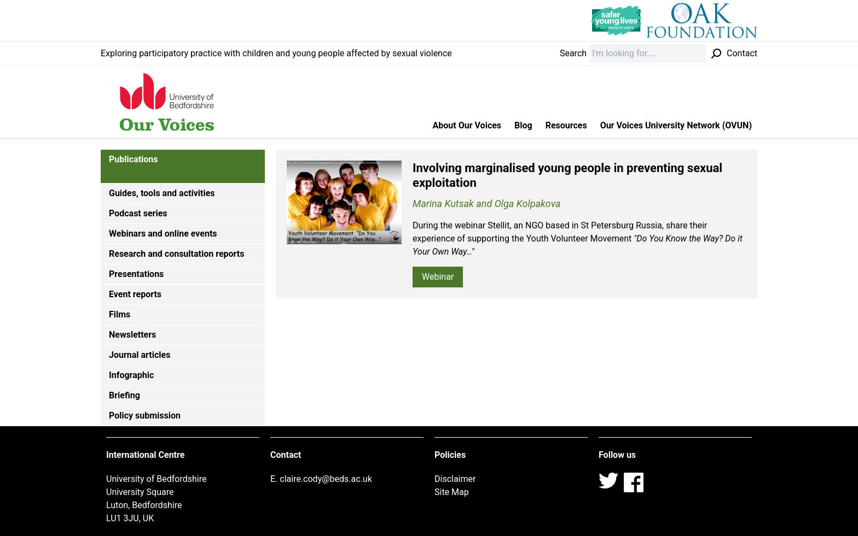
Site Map (451, 492)
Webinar (438, 277)
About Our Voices (467, 125)
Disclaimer (455, 479)
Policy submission (145, 415)
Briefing (124, 395)
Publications (133, 159)
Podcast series (138, 213)
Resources (566, 125)
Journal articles (139, 355)
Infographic (131, 375)
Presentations (136, 274)
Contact (742, 53)
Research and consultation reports (176, 254)
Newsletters (132, 334)
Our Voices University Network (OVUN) (676, 125)
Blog (523, 125)
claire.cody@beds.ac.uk (326, 479)
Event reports (135, 294)
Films (119, 314)
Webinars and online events (163, 233)
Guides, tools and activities (162, 193)
